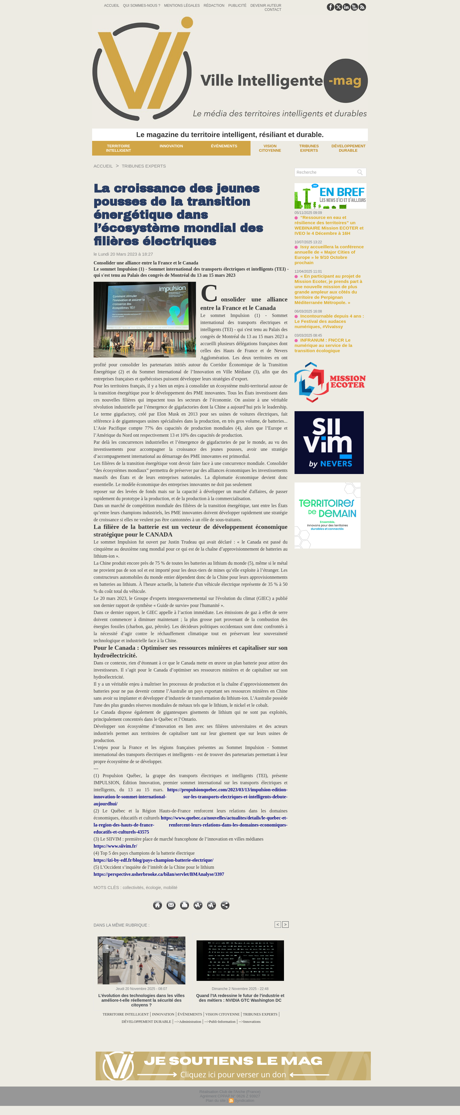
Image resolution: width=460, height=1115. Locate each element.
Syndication (244, 1107)
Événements (224, 146)
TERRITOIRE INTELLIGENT (133, 1014)
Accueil (112, 6)
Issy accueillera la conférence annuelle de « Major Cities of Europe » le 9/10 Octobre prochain (329, 242)
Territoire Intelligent (118, 148)
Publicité (237, 6)
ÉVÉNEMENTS (213, 1014)
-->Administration (226, 1021)
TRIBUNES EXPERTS (151, 166)
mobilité (174, 887)
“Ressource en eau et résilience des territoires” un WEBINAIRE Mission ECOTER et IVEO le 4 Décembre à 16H (330, 221)
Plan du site (216, 1107)
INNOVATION (180, 1014)
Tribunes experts (309, 148)
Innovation (171, 146)
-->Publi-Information (266, 1021)
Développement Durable (349, 148)
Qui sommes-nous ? (142, 6)
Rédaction (214, 6)
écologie (156, 887)
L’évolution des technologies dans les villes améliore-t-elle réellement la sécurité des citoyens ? (142, 1000)
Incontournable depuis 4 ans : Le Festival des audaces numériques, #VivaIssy (327, 294)
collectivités (134, 887)
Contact (273, 10)
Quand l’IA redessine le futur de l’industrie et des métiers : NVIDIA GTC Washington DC (240, 997)
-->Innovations (191, 1028)
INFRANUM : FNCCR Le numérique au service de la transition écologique (329, 313)
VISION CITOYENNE (254, 1014)
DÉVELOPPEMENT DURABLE (173, 1021)
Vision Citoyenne (270, 148)
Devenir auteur (266, 6)
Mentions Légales (182, 6)
